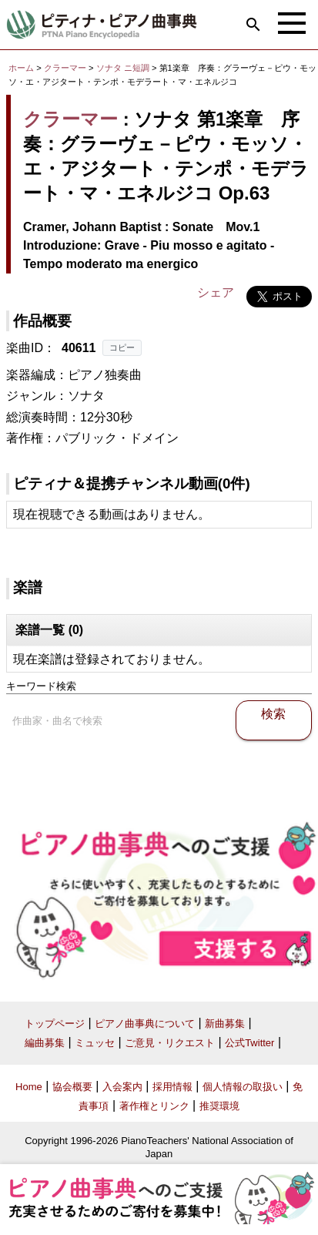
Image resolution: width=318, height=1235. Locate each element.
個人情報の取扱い (243, 1086)
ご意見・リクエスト (170, 1043)
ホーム (21, 67)
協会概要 (72, 1086)
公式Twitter (249, 1043)
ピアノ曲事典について (145, 1023)
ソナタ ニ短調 (122, 67)
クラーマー (65, 67)
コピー (122, 347)
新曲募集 (225, 1023)
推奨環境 (219, 1106)
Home (28, 1086)
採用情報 (172, 1086)
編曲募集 (45, 1043)
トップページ (55, 1023)
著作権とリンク (154, 1106)
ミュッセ (95, 1043)
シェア (215, 292)
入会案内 (122, 1086)
